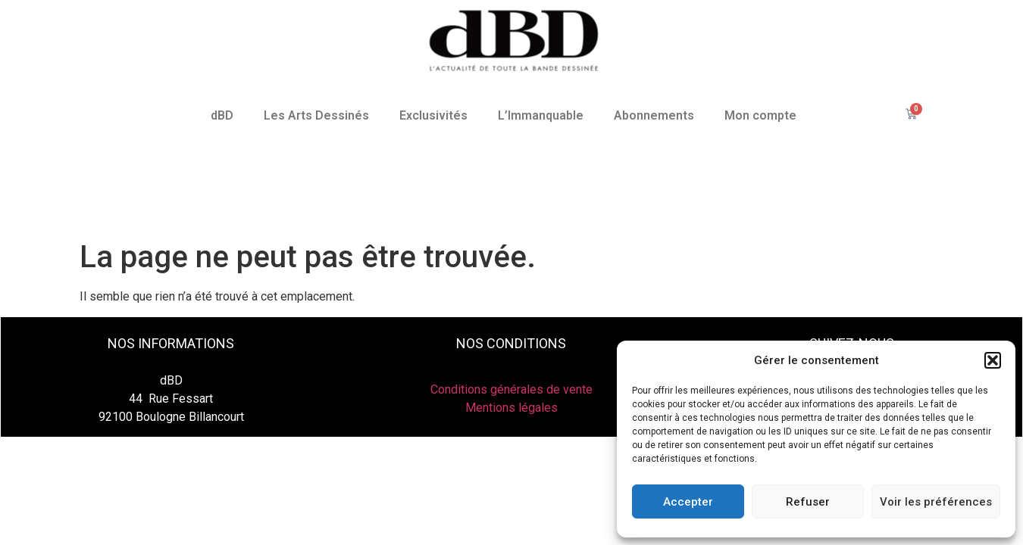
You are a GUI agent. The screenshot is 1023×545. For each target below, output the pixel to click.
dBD (222, 115)
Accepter (688, 502)
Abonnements (654, 115)
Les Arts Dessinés (316, 115)
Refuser (808, 502)
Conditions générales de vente (511, 389)
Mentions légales (511, 407)
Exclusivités (433, 115)
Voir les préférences (936, 502)
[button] (992, 360)
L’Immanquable (540, 115)
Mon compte (760, 115)
